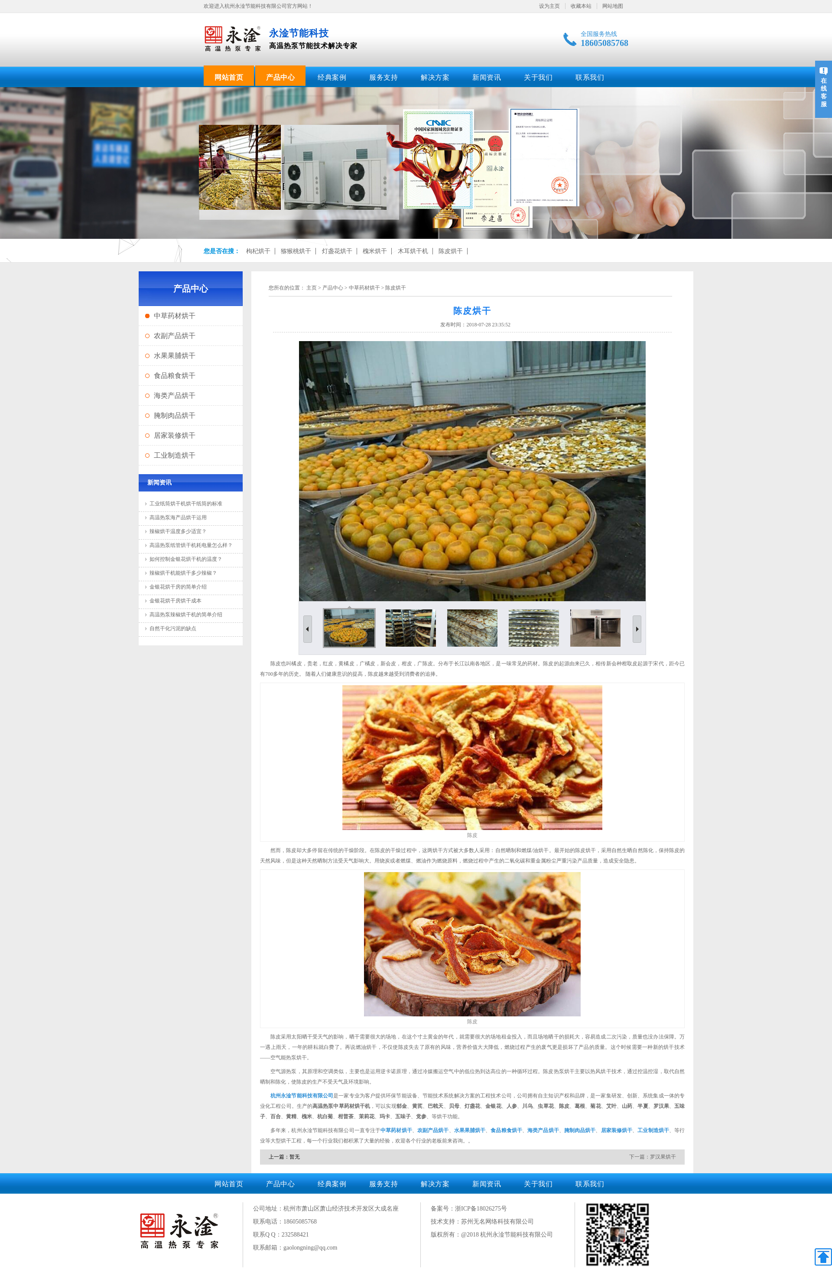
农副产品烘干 (174, 335)
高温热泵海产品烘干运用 (178, 517)
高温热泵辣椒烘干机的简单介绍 (186, 615)
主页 (311, 288)
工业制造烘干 (174, 455)
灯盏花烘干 (337, 251)
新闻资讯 (486, 77)
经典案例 (332, 77)
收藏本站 (581, 6)
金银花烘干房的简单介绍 (178, 587)
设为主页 (549, 6)
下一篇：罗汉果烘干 (652, 1157)
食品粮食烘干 (174, 375)
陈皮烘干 (451, 251)
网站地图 (612, 6)
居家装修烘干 (174, 435)
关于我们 (538, 77)
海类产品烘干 (174, 395)
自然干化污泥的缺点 (173, 628)
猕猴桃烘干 (296, 251)
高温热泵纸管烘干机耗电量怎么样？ (191, 545)
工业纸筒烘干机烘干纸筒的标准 (186, 504)
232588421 (295, 1234)
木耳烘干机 (413, 251)
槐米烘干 (375, 251)
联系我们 (589, 77)
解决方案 (435, 77)
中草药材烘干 (174, 315)
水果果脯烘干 (174, 355)
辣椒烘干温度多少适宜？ (178, 531)
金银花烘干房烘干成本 (176, 601)
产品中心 (280, 77)
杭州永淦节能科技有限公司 (301, 1096)
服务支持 (383, 77)
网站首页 (228, 77)
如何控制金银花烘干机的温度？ (186, 559)
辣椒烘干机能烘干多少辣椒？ (183, 573)
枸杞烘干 (258, 251)
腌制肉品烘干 (174, 415)
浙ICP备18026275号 (481, 1208)
